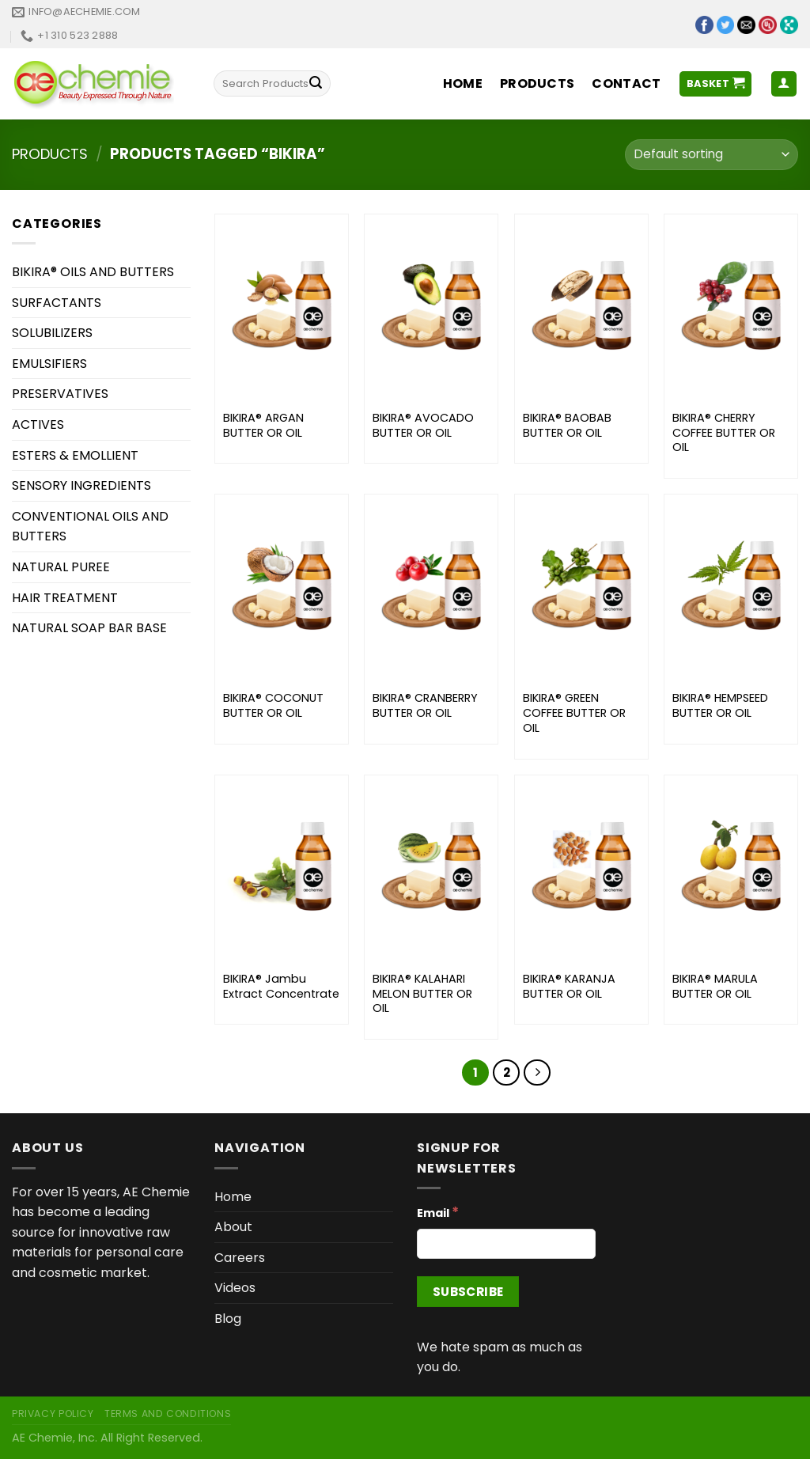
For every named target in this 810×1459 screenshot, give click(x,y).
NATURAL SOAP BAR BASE (89, 628)
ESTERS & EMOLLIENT (75, 455)
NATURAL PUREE (61, 567)
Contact (626, 83)
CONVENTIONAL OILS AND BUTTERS (90, 526)
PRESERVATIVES (60, 394)
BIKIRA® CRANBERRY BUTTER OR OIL (425, 705)
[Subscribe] (468, 1291)
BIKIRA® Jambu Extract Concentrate (281, 986)
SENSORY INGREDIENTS (81, 485)
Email (438, 1212)
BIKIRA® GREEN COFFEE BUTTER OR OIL (574, 713)
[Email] (506, 1244)
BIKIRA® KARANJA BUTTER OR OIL (569, 986)
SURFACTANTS (56, 303)
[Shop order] (711, 154)
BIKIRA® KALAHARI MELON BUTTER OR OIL (422, 994)
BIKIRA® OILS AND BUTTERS (93, 272)
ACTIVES (38, 424)
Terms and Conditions (167, 1413)
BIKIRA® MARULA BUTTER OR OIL (715, 986)
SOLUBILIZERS (52, 333)
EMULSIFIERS (49, 363)
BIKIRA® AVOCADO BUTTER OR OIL (423, 425)
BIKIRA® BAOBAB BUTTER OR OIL (567, 425)
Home (463, 83)
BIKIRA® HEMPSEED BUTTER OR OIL (720, 705)
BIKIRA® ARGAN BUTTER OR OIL (263, 425)
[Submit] (315, 83)
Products (537, 83)
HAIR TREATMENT (65, 598)
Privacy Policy (53, 1413)
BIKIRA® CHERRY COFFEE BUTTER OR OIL (723, 433)
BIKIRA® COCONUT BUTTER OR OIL (273, 705)
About (233, 1227)
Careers (239, 1258)
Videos (234, 1288)
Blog (227, 1318)
